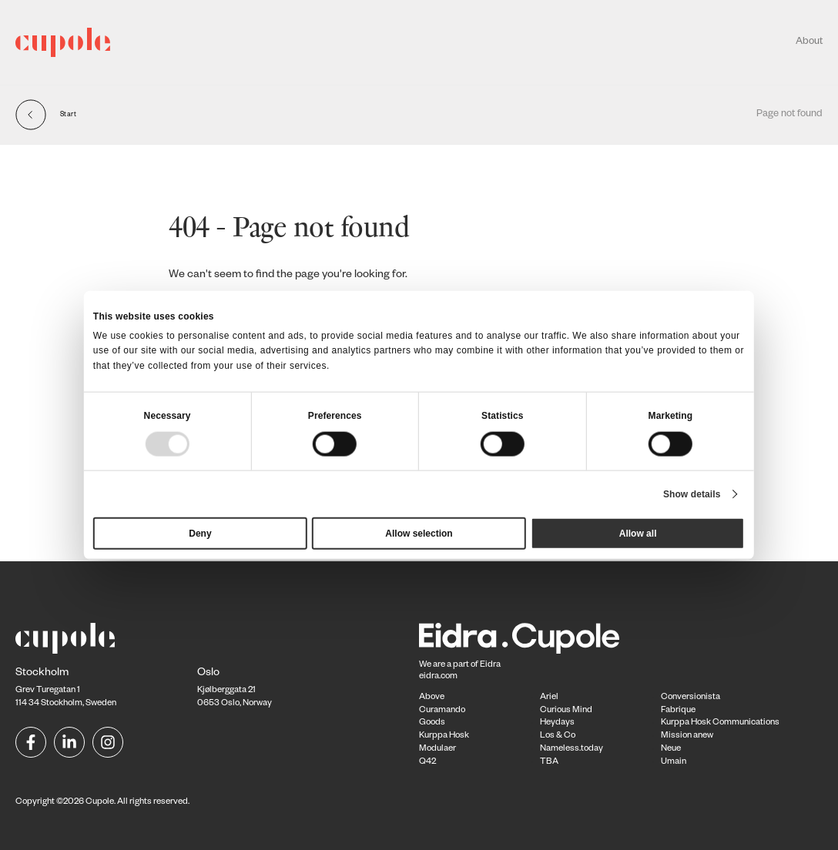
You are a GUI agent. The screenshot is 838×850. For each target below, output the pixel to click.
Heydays (557, 723)
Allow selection (418, 532)
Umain (673, 763)
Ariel (549, 698)
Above (431, 698)
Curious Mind (566, 711)
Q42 (427, 763)
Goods (432, 723)
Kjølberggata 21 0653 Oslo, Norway (234, 689)
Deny (200, 532)
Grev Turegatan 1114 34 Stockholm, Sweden (65, 689)
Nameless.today (571, 750)
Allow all (638, 532)
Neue (671, 750)
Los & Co (557, 736)
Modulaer (437, 750)
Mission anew (687, 736)
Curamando (442, 711)
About (809, 42)
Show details (692, 493)
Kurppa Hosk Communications (720, 723)
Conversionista (690, 698)
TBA (549, 763)
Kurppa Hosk (444, 736)
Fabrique (678, 711)
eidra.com (438, 677)
